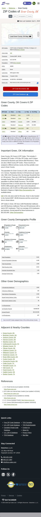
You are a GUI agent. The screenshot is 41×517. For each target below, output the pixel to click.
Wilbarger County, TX (9, 352)
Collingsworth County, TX (11, 344)
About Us (26, 430)
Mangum (20, 125)
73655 (3, 128)
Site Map (25, 435)
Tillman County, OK (9, 348)
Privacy (3, 495)
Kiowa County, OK (9, 333)
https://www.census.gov (28, 400)
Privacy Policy (27, 432)
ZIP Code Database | (20, 94)
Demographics (22, 16)
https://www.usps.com (10, 389)
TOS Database (8, 435)
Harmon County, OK (9, 339)
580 (11, 53)
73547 (3, 121)
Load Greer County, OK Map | (20, 36)
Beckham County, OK (10, 335)
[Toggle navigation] (38, 3)
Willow (20, 131)
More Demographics (25, 190)
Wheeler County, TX (9, 346)
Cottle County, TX (8, 363)
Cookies (19, 495)
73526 (3, 115)
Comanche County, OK (10, 361)
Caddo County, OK (9, 372)
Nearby (30, 16)
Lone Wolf (21, 128)
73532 (3, 118)
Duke (19, 118)
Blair (19, 115)
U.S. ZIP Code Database (12, 425)
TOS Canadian (27, 422)
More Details (21, 49)
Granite (20, 121)
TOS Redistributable (29, 425)
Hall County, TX (8, 368)
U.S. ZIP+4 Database (11, 432)
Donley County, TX (9, 374)
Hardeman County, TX (10, 355)
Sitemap (11, 495)
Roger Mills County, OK (10, 357)
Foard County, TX (8, 370)
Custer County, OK (9, 359)
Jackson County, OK (9, 337)
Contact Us (26, 427)
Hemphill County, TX (9, 365)
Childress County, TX (9, 350)
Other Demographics (16, 212)
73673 (3, 131)
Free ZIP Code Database (12, 422)
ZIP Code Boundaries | (20, 89)
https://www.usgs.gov (10, 398)
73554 (3, 125)
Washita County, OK (9, 342)
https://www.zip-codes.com (11, 393)
